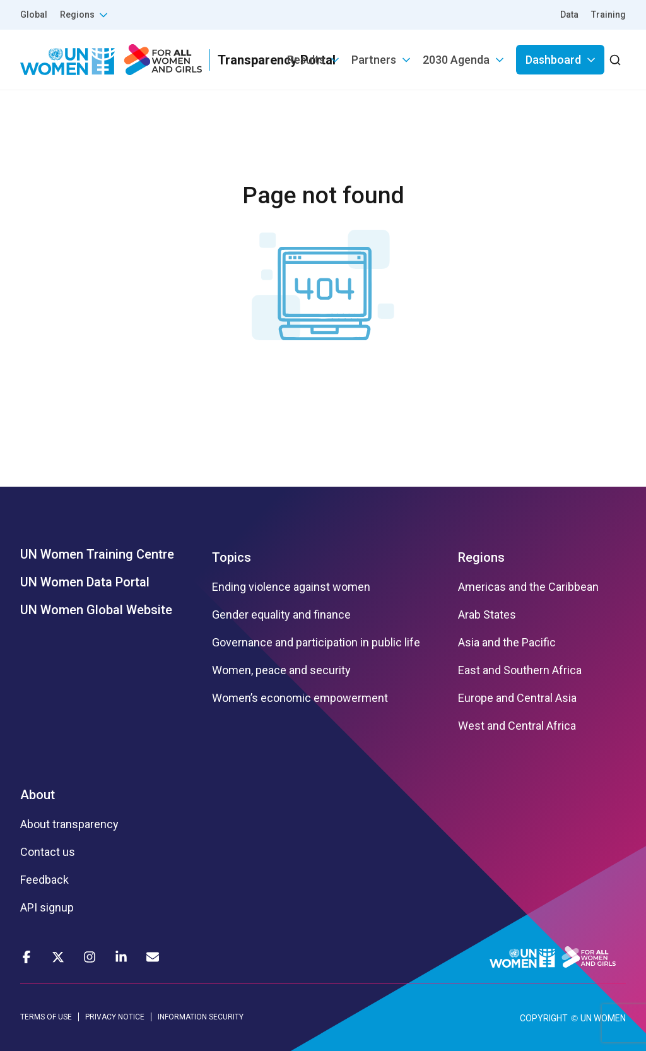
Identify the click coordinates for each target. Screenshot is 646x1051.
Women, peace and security (281, 670)
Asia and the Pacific (507, 642)
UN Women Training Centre (97, 554)
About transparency (69, 824)
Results (306, 59)
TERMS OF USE (46, 1016)
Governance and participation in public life (316, 642)
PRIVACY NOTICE (114, 1016)
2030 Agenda (456, 59)
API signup (47, 907)
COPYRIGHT (544, 1018)
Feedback (44, 880)
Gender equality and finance (281, 614)
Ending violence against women (291, 587)
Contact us (47, 852)
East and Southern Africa (520, 670)
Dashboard (553, 59)
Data (569, 14)
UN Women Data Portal (85, 582)
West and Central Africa (517, 725)
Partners (373, 59)
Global (33, 14)
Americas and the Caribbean (528, 587)
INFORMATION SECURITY (201, 1016)
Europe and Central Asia (517, 698)
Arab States (487, 614)
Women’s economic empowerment (300, 698)
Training (608, 14)
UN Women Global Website (96, 609)
